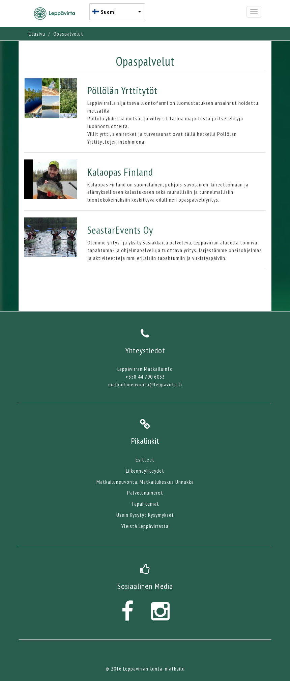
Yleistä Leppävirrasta (145, 526)
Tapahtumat (145, 503)
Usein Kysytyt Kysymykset (145, 514)
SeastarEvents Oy (120, 229)
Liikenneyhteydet (145, 470)
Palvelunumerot (145, 492)
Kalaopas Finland (120, 171)
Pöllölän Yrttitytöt (122, 90)
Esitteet (145, 459)
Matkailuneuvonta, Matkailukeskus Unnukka (145, 481)
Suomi (108, 11)
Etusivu (37, 33)
